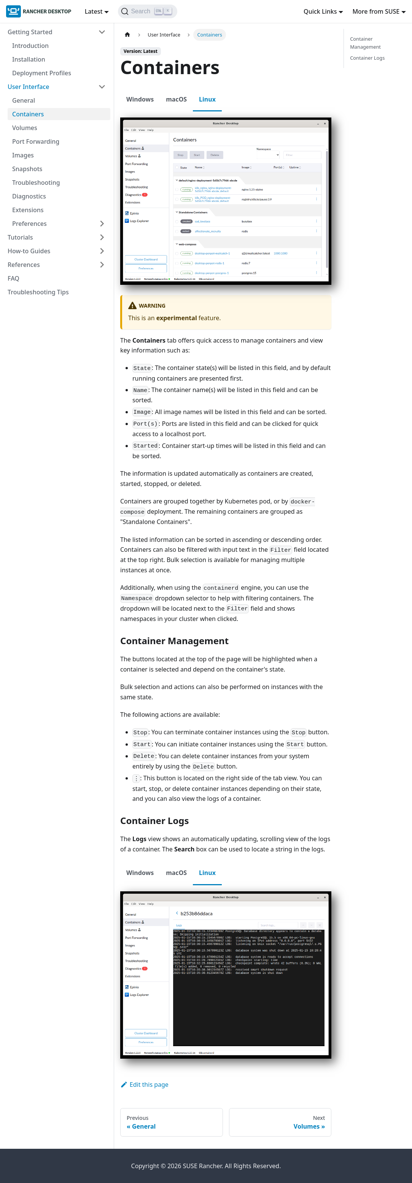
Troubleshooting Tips (38, 292)
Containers (28, 114)
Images (23, 155)
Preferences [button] (29, 223)
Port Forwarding (35, 141)
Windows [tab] (140, 99)
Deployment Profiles (41, 73)
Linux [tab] (207, 99)
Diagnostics (29, 196)
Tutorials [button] (20, 237)
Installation (28, 59)
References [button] (24, 264)
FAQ (13, 278)
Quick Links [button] (320, 11)
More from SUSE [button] (375, 11)
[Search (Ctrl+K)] (147, 11)
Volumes (24, 128)
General (23, 100)
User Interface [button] (28, 87)
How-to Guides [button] (29, 251)
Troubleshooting (36, 182)
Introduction (30, 45)
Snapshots (27, 169)
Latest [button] (94, 11)
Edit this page (144, 764)
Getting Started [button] (30, 32)
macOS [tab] (176, 99)
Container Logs (367, 57)
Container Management (365, 42)
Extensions (28, 210)
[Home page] (127, 35)
